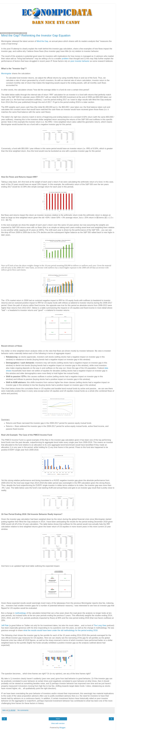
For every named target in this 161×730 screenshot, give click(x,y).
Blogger (62, 728)
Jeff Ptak (5, 625)
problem (65, 59)
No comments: (23, 710)
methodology (20, 613)
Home (58, 719)
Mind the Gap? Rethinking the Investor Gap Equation (35, 35)
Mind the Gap (42, 41)
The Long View (100, 625)
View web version (58, 723)
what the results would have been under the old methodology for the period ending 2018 (60, 630)
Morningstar (6, 73)
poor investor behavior (79, 61)
